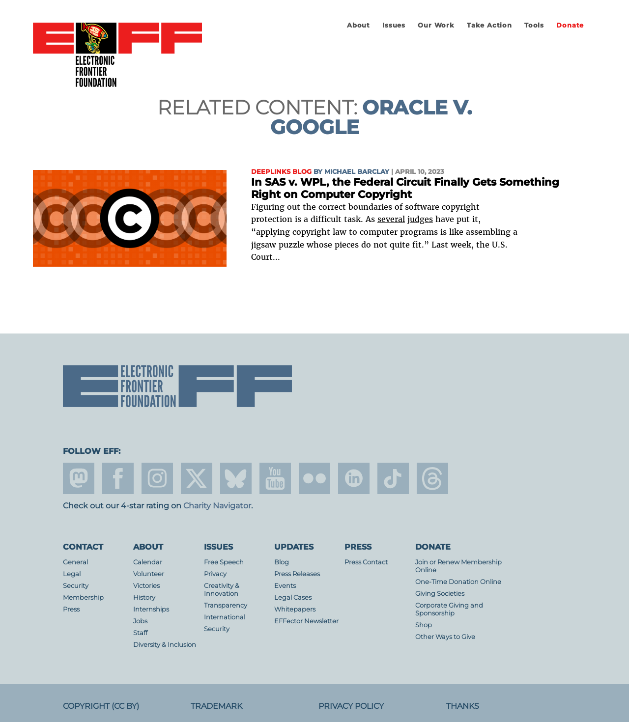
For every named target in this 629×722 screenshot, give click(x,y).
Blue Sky (236, 478)
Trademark (216, 706)
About (358, 25)
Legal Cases (293, 597)
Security (75, 585)
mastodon (78, 478)
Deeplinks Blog (281, 171)
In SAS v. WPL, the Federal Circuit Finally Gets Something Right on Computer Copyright (405, 188)
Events (285, 585)
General (75, 562)
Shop (423, 625)
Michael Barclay (356, 171)
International (224, 617)
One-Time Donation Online (458, 581)
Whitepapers (294, 609)
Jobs (140, 621)
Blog (281, 562)
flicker (314, 478)
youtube (275, 478)
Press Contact (366, 562)
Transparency (225, 605)
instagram (157, 478)
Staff (140, 633)
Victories (146, 585)
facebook (118, 478)
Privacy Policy (351, 706)
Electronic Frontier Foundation (117, 55)
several (391, 219)
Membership (83, 597)
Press (71, 609)
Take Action (489, 25)
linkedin (354, 478)
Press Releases (297, 574)
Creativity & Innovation (221, 589)
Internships (151, 609)
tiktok (393, 478)
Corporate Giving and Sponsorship (449, 609)
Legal (72, 574)
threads (432, 478)
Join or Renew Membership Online (458, 566)
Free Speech (224, 562)
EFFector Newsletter (306, 621)
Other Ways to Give (445, 636)
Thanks (462, 706)
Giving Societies (439, 593)
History (144, 597)
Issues (393, 25)
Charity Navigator (217, 505)
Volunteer (148, 574)
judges (420, 219)
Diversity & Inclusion (164, 644)
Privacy (215, 574)
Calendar (147, 562)
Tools (534, 25)
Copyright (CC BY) (101, 706)
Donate (570, 25)
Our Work (436, 25)
